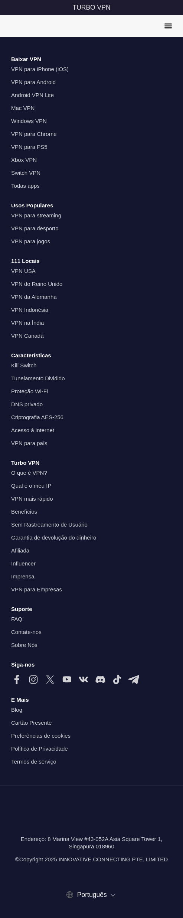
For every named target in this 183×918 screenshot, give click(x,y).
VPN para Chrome (34, 134)
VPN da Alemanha (34, 297)
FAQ (16, 619)
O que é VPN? (29, 473)
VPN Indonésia (29, 310)
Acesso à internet (32, 430)
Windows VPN (29, 121)
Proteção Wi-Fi (29, 391)
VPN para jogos (30, 241)
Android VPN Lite (32, 95)
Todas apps (25, 186)
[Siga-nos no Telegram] (133, 679)
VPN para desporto (35, 228)
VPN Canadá (27, 336)
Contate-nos (26, 632)
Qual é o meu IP (31, 486)
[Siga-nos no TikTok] (116, 679)
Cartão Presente (31, 723)
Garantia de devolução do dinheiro (53, 537)
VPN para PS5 (29, 147)
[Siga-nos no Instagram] (33, 679)
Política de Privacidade (39, 748)
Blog (16, 710)
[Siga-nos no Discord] (100, 679)
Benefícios (24, 511)
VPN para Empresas (36, 589)
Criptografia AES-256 (37, 417)
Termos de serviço (33, 761)
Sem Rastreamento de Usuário (49, 524)
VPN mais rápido (32, 498)
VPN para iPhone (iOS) (40, 69)
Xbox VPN (24, 160)
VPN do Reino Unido (36, 284)
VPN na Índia (27, 323)
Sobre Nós (24, 645)
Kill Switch (23, 365)
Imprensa (23, 576)
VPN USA (23, 271)
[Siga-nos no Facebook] (16, 679)
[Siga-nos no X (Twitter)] (50, 679)
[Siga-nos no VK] (83, 679)
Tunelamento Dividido (38, 378)
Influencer (23, 563)
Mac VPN (23, 108)
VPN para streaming (36, 215)
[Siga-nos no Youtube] (66, 679)
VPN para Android (33, 82)
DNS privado (27, 404)
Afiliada (20, 550)
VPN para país (29, 443)
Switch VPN (25, 173)
